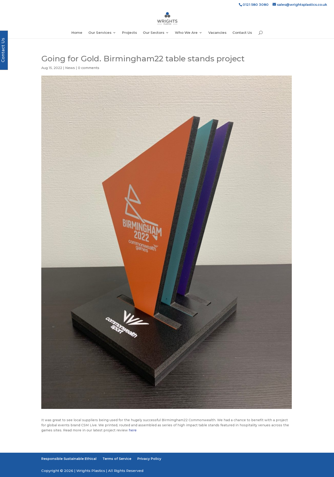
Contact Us (242, 33)
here (132, 430)
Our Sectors (153, 33)
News (70, 68)
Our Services (99, 33)
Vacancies (217, 33)
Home (76, 33)
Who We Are (186, 33)
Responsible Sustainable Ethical (68, 459)
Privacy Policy (149, 459)
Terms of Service (117, 459)
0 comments (88, 68)
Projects (129, 33)
